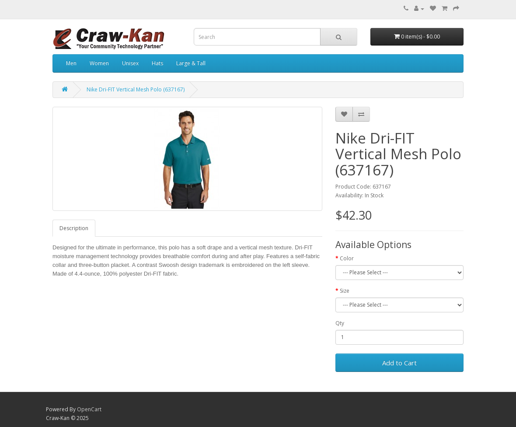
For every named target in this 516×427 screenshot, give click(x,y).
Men (71, 63)
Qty (339, 323)
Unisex (130, 63)
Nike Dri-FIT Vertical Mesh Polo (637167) (136, 89)
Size (344, 290)
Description (73, 228)
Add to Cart (399, 362)
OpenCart (89, 409)
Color (347, 258)
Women (99, 63)
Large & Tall (191, 63)
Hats (157, 63)
